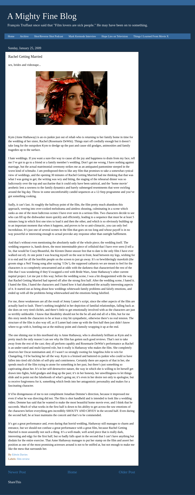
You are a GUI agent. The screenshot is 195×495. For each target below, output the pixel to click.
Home (11, 36)
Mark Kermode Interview (82, 36)
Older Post (127, 472)
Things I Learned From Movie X (151, 36)
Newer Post (17, 472)
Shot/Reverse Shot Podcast (48, 36)
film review (23, 458)
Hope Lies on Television (115, 36)
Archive (24, 36)
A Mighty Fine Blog (42, 16)
